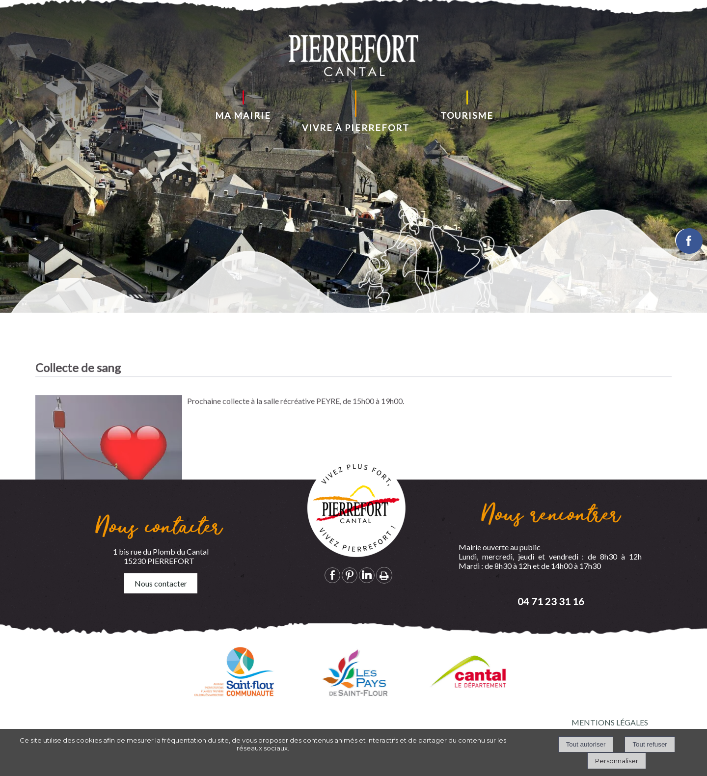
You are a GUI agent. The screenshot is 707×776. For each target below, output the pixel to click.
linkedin (367, 575)
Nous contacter (161, 583)
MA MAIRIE (243, 115)
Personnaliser (616, 761)
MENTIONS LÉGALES (609, 722)
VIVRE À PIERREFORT (355, 127)
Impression (384, 575)
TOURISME (466, 115)
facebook (332, 575)
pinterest (349, 575)
